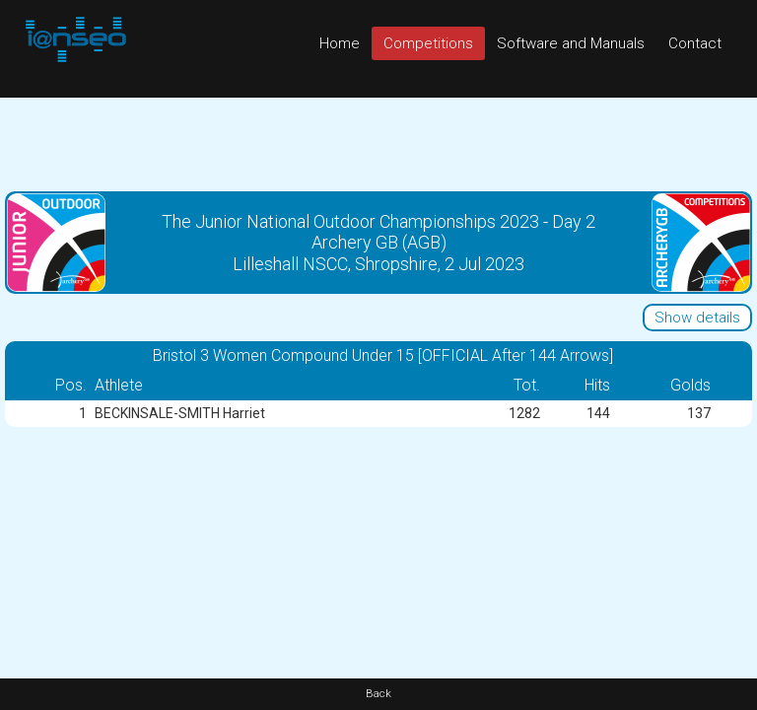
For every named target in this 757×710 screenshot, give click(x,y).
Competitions (428, 43)
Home (339, 43)
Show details (697, 317)
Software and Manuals (571, 43)
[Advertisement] (378, 142)
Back (378, 693)
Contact (695, 43)
